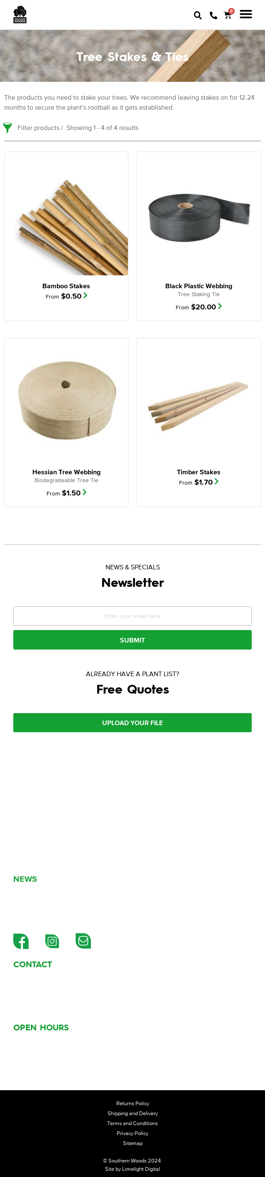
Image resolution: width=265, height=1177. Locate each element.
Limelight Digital (141, 1169)
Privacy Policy (132, 1133)
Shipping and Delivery (133, 1113)
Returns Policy (132, 1103)
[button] (246, 14)
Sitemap (132, 1143)
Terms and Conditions (132, 1123)
